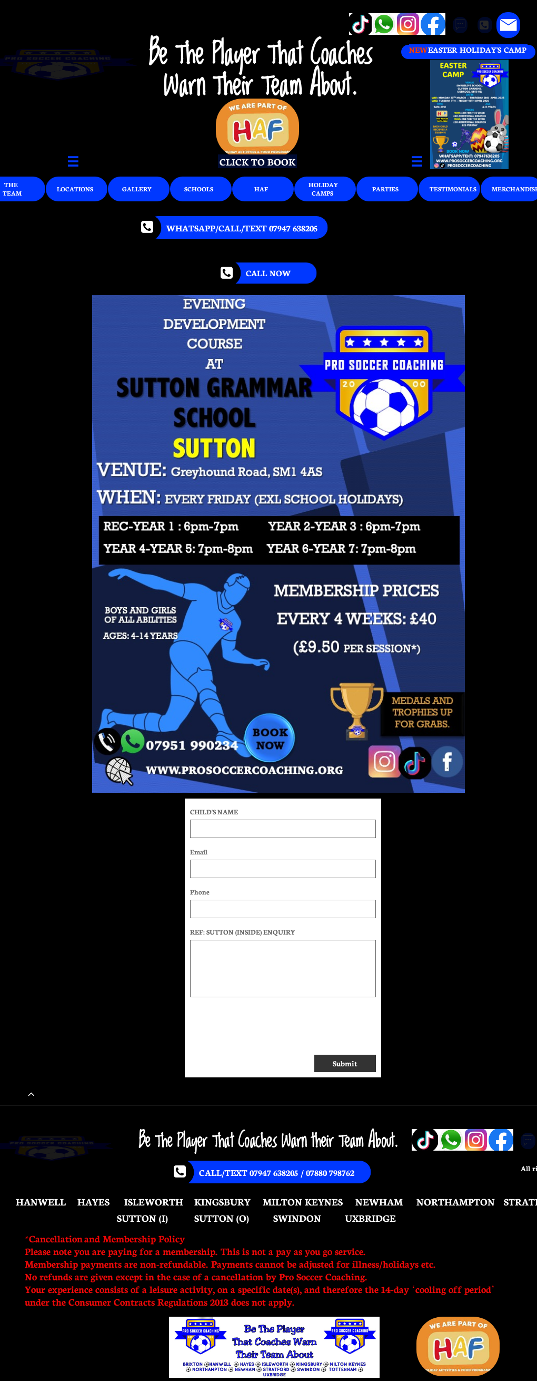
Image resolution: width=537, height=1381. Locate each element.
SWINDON (297, 1217)
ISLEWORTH (153, 1201)
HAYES (93, 1201)
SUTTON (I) (142, 1217)
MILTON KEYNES (303, 1201)
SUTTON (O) (221, 1217)
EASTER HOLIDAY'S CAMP (476, 49)
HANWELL (41, 1201)
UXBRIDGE (370, 1217)
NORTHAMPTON (455, 1201)
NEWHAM (379, 1201)
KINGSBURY (222, 1201)
